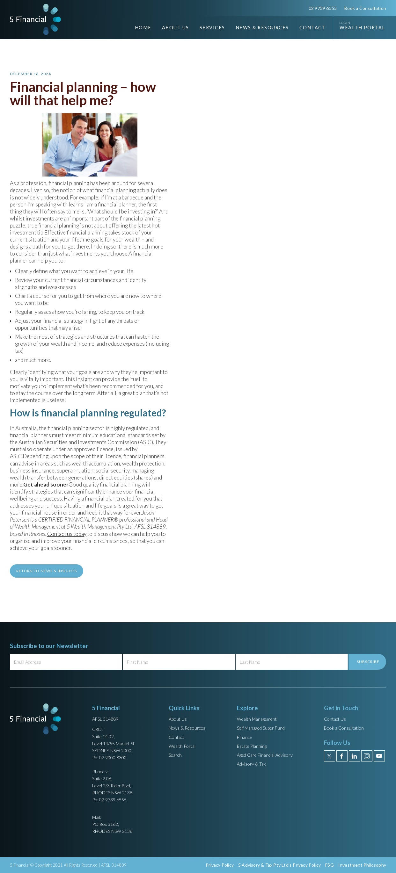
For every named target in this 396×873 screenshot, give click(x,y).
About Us (178, 719)
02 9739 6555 (323, 8)
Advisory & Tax (251, 764)
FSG (329, 865)
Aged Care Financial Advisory (265, 755)
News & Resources (187, 728)
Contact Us (335, 719)
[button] (170, 27)
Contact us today (66, 533)
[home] (35, 19)
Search (175, 755)
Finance (244, 737)
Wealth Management (257, 719)
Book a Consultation (365, 8)
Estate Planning (252, 746)
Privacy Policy (220, 865)
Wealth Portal (362, 27)
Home (143, 27)
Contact (312, 27)
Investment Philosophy (362, 865)
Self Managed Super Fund (261, 728)
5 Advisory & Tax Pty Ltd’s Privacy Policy (279, 865)
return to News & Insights (46, 570)
